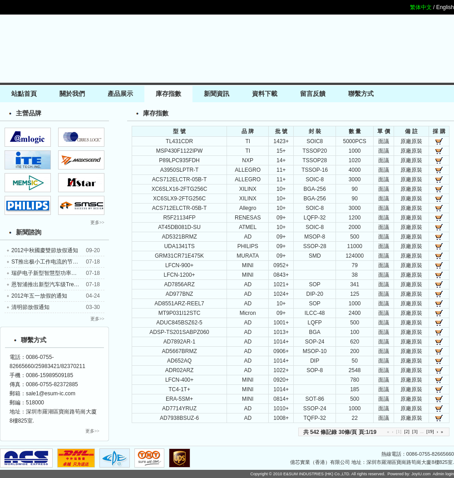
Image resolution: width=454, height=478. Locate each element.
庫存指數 (168, 93)
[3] (415, 431)
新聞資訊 (216, 93)
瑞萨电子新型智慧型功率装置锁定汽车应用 (63, 273)
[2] (407, 431)
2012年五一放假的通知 (39, 296)
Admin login (443, 474)
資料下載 (264, 93)
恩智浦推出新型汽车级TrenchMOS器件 (58, 284)
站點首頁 (24, 93)
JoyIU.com (421, 474)
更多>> (97, 222)
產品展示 (120, 93)
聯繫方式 (361, 93)
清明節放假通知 (30, 307)
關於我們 (72, 93)
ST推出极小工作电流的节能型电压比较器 (61, 262)
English (445, 7)
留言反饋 (313, 93)
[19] (430, 431)
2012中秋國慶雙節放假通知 (44, 250)
